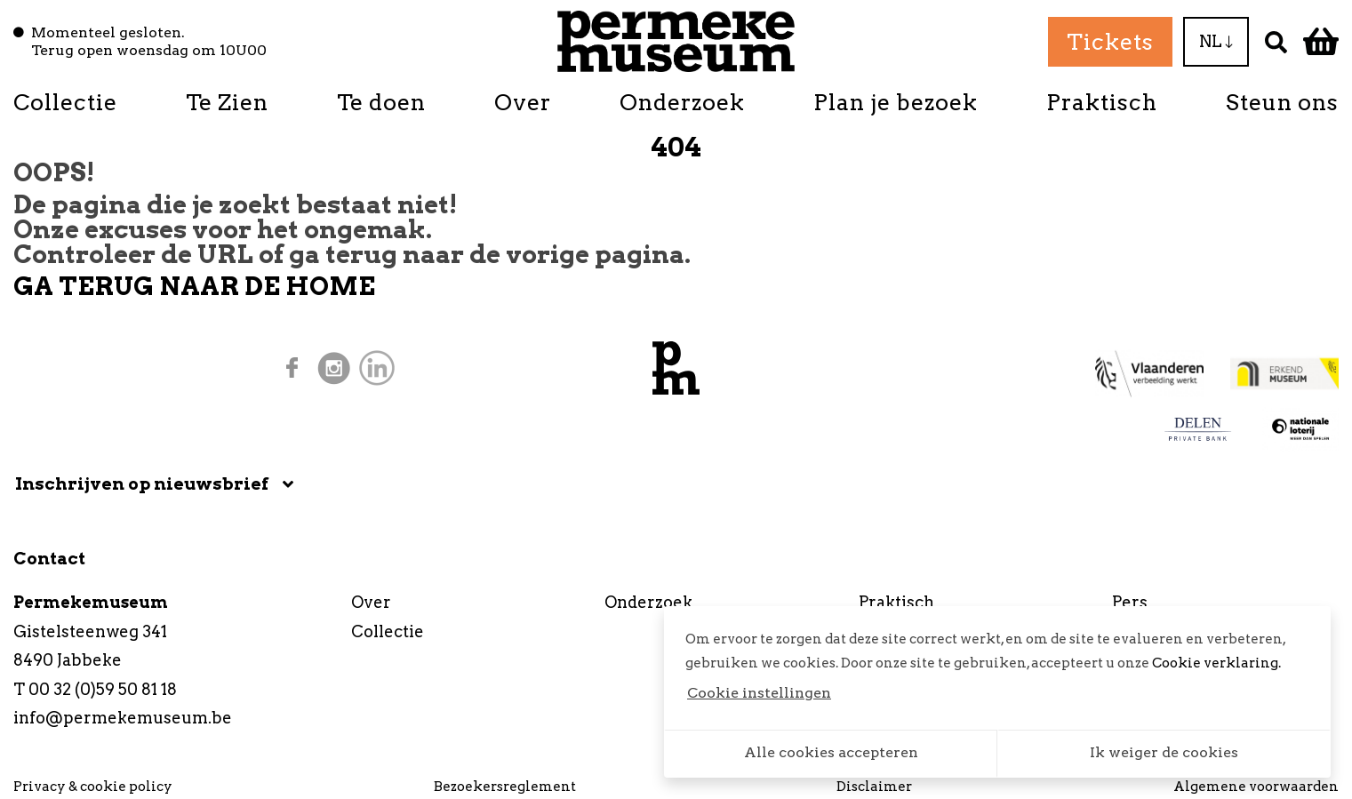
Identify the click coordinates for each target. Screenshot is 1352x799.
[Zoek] (1276, 41)
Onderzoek (682, 102)
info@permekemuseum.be (122, 717)
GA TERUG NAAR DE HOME (194, 286)
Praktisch (1101, 102)
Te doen (381, 102)
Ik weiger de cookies (1164, 752)
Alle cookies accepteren (831, 752)
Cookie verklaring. (1216, 663)
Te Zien (227, 102)
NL (1216, 41)
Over (522, 102)
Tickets (1110, 41)
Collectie (65, 102)
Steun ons (1282, 102)
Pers (1130, 602)
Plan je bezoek (895, 102)
